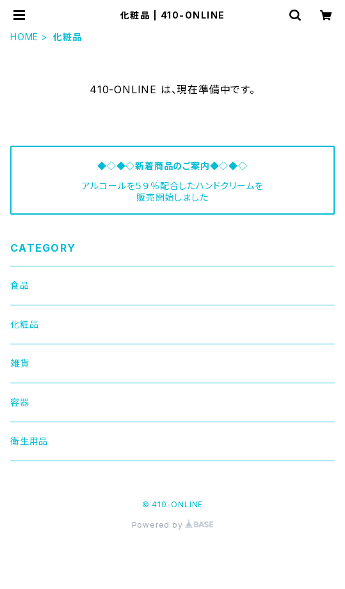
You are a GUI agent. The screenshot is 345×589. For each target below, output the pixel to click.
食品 (19, 285)
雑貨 (19, 363)
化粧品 (24, 324)
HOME (24, 36)
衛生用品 (29, 441)
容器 (19, 402)
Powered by (173, 525)
